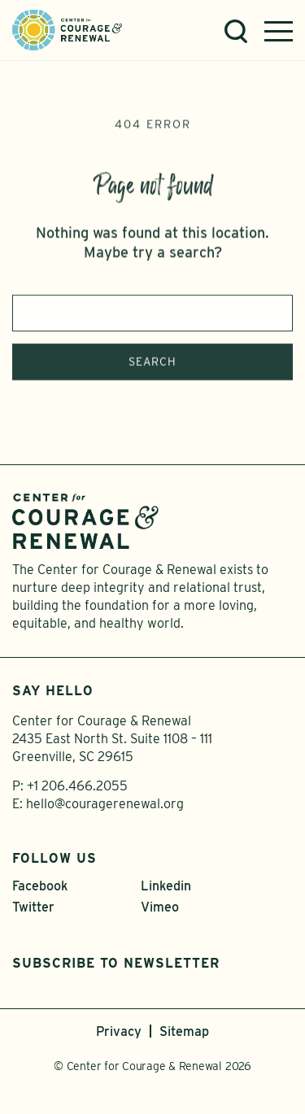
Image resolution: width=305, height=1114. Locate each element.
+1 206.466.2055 (77, 786)
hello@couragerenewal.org (105, 804)
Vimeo (160, 907)
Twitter (33, 907)
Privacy (119, 1031)
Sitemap (184, 1031)
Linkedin (166, 886)
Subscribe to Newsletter (116, 963)
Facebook (40, 886)
